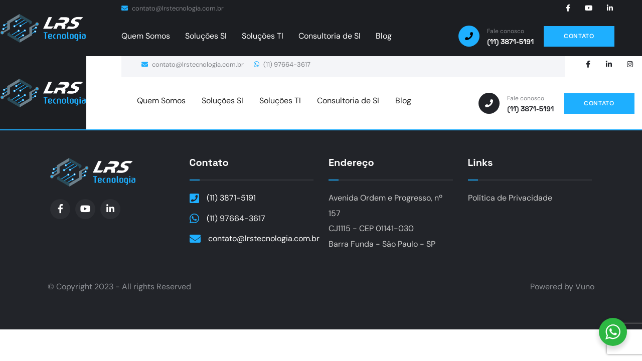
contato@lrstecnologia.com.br (172, 8)
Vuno (584, 286)
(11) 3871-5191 (231, 198)
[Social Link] (568, 8)
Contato (209, 162)
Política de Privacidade (510, 198)
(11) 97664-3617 (282, 64)
